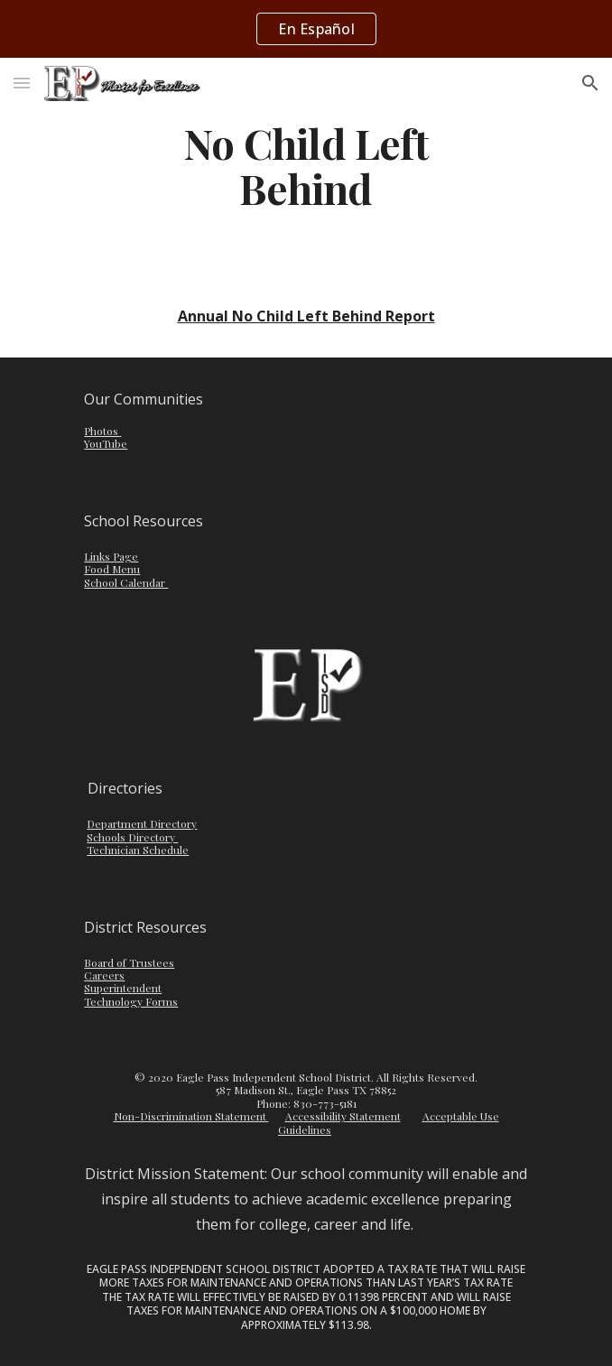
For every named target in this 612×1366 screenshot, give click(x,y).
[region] (306, 29)
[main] (305, 165)
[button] (21, 82)
